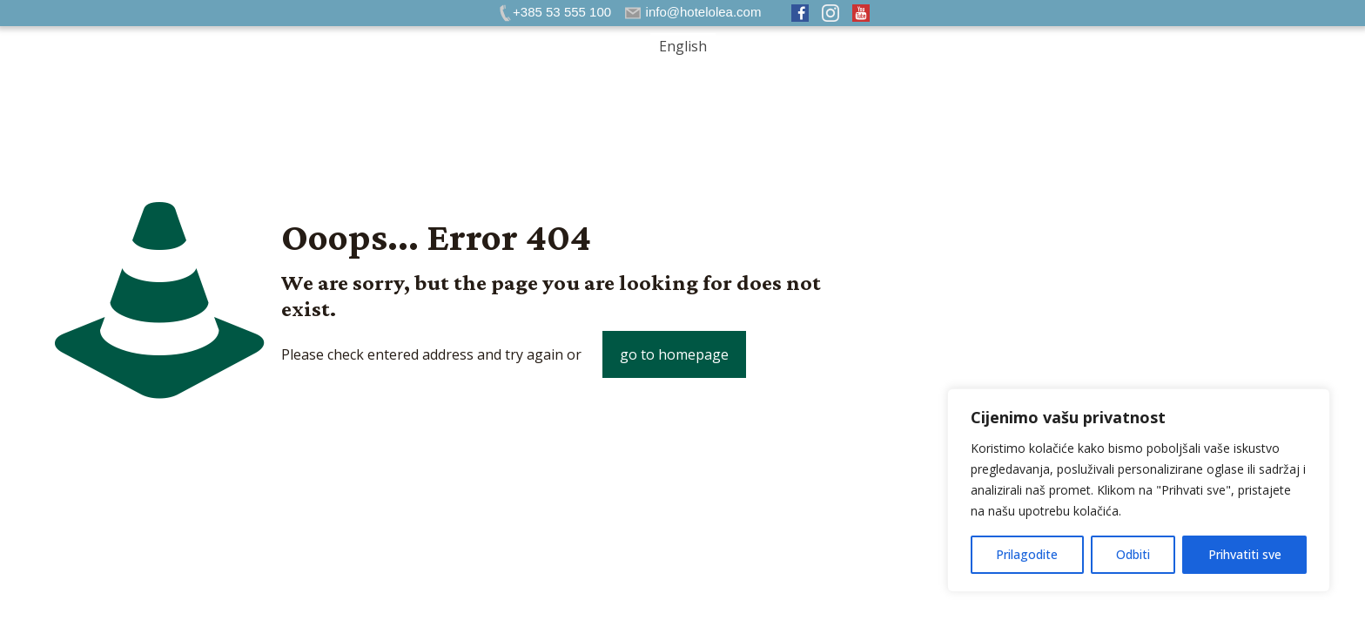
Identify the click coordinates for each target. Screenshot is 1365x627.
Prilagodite (1027, 554)
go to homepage (674, 354)
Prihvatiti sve (1244, 554)
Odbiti (1133, 554)
